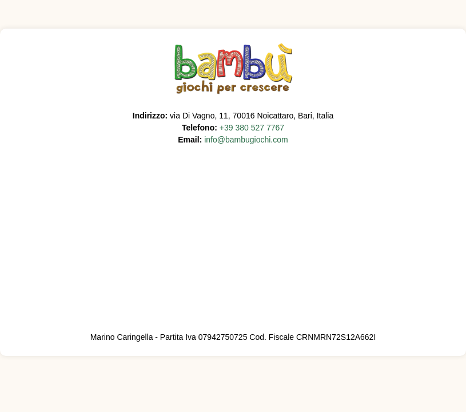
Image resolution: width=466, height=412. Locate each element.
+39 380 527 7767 (252, 127)
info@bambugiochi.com (246, 139)
